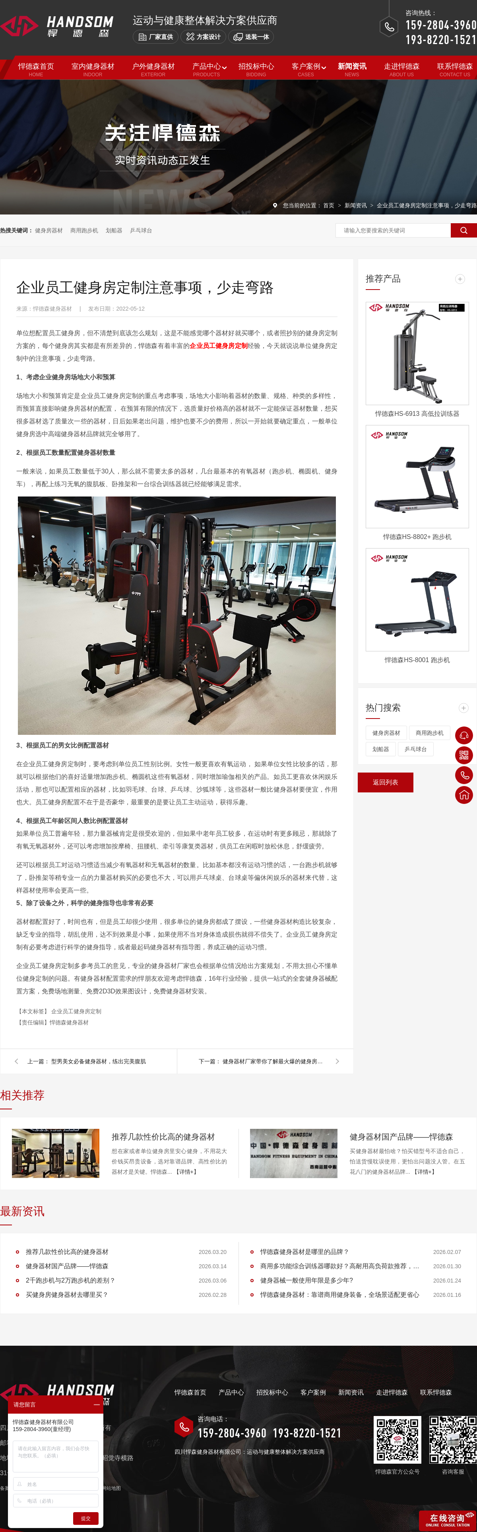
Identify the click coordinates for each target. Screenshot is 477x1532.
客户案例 (313, 1392)
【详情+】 (186, 1172)
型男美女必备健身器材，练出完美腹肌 (98, 1061)
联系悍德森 (436, 1392)
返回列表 (385, 782)
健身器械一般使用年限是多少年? (306, 1280)
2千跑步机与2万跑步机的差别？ (71, 1280)
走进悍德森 (392, 1392)
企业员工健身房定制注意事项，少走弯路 (427, 205)
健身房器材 (49, 230)
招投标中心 (272, 1392)
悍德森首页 (190, 1392)
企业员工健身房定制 (76, 1011)
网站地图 (111, 1488)
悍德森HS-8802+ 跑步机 (417, 536)
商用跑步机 (84, 230)
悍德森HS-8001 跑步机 (417, 660)
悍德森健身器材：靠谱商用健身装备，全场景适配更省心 (339, 1294)
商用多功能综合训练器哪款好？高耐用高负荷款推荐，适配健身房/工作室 (339, 1266)
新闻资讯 (356, 205)
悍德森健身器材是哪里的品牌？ (304, 1251)
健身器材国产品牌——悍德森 (401, 1136)
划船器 (114, 230)
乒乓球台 (141, 230)
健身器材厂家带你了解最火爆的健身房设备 (274, 1061)
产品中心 (231, 1392)
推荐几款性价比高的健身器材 (163, 1136)
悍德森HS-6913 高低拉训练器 (417, 413)
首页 (329, 205)
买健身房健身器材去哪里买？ (67, 1294)
